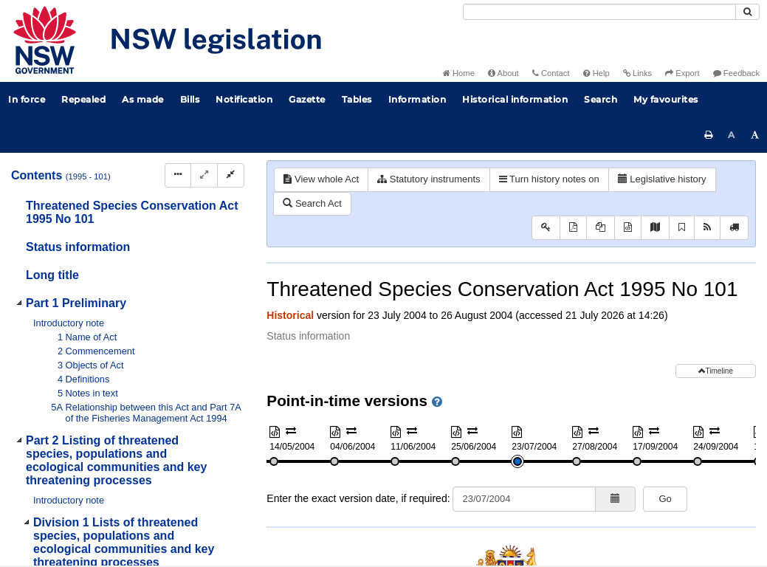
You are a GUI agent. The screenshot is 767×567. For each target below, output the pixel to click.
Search (600, 99)
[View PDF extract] (600, 228)
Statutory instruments (428, 179)
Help (596, 73)
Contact (551, 73)
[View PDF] (573, 228)
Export (682, 73)
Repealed (83, 99)
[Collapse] (230, 175)
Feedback (736, 73)
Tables (357, 99)
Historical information (515, 99)
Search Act (312, 203)
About (503, 73)
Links (637, 73)
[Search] (599, 12)
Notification (244, 99)
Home (459, 73)
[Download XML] (628, 228)
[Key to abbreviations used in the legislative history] (546, 228)
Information (417, 99)
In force (26, 99)
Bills (190, 99)
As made (143, 99)
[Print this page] (708, 135)
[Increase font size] (755, 135)
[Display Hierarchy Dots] (178, 175)
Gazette (307, 99)
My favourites (665, 99)
